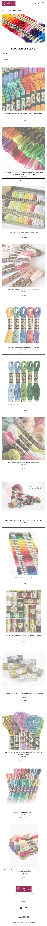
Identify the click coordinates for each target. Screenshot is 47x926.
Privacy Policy (24, 922)
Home (3, 10)
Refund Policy (31, 922)
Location (23, 901)
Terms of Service (16, 922)
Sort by (5, 53)
